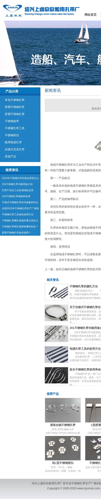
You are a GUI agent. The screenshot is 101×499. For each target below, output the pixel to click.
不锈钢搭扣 (12, 135)
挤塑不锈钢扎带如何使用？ (16, 232)
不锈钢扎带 (78, 483)
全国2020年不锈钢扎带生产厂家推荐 (20, 209)
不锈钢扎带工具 (15, 128)
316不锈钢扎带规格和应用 (16, 196)
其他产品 (10, 156)
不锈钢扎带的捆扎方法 (84, 286)
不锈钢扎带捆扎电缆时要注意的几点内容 (20, 221)
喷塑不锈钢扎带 (15, 107)
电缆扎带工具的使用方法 (85, 348)
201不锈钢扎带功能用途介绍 (17, 184)
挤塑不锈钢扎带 (15, 114)
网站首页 (91, 14)
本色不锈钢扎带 (15, 99)
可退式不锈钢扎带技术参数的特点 (20, 202)
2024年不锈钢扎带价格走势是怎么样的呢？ (20, 179)
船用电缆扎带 (13, 142)
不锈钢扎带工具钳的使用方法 (17, 214)
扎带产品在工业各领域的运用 (17, 190)
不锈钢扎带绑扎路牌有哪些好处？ (20, 226)
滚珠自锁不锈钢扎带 (62, 425)
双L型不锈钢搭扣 (63, 462)
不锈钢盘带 (12, 121)
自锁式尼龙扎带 (15, 149)
